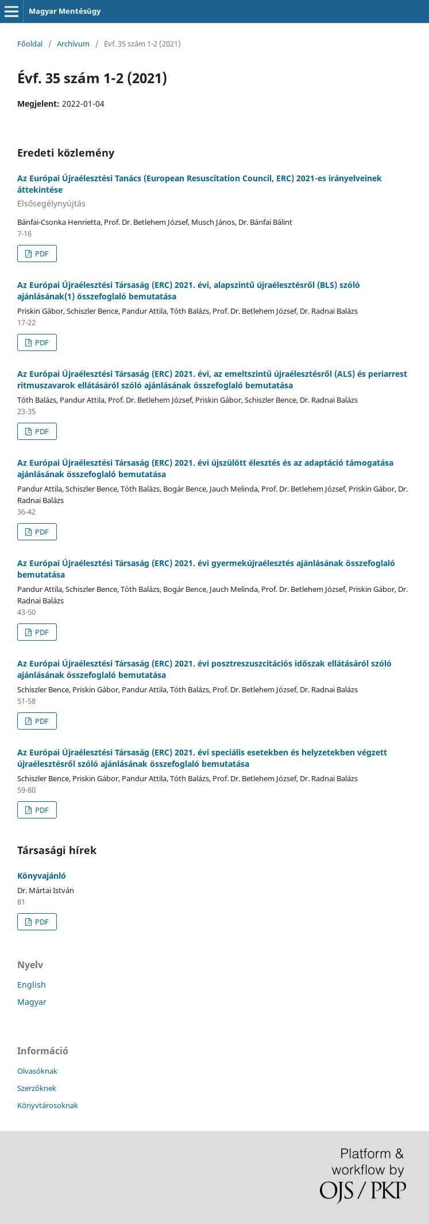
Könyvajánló (41, 875)
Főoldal (29, 43)
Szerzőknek (36, 1088)
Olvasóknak (37, 1071)
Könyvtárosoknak (47, 1105)
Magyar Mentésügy (65, 11)
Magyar (32, 1001)
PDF (41, 253)
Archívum (73, 43)
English (31, 984)
